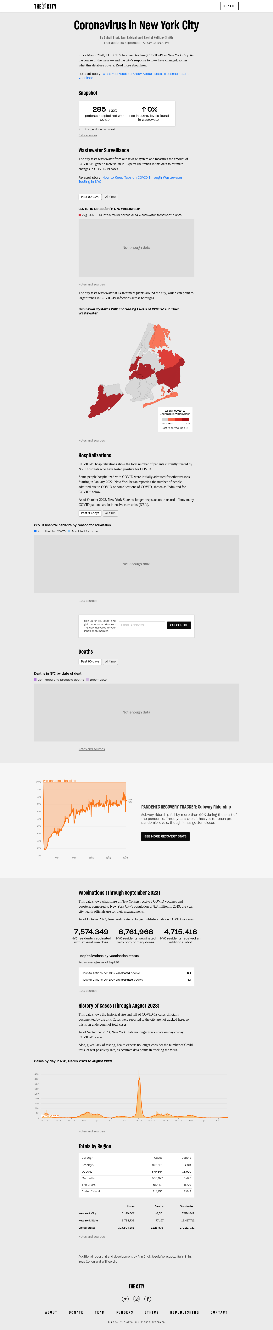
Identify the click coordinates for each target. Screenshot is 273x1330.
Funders (124, 1312)
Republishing (184, 1312)
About (51, 1312)
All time (110, 197)
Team (100, 1312)
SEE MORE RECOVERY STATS (165, 836)
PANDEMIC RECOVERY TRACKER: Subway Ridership (186, 806)
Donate (229, 6)
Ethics (152, 1312)
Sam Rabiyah (129, 37)
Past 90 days (90, 197)
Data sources (88, 135)
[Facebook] (147, 1299)
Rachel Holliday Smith (158, 37)
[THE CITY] (136, 1287)
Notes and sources (92, 284)
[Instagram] (136, 1299)
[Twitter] (125, 1299)
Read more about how (131, 65)
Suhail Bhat (111, 37)
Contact (219, 1312)
